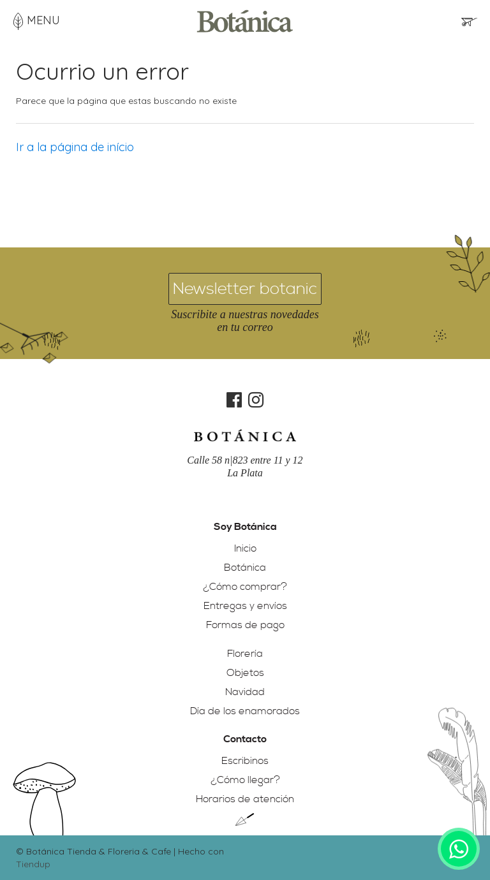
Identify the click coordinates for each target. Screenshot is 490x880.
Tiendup (33, 864)
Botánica (245, 567)
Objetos (245, 672)
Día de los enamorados (245, 711)
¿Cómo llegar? (245, 780)
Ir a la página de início (75, 147)
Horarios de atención (245, 799)
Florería (245, 653)
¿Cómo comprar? (245, 586)
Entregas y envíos (245, 605)
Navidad (245, 692)
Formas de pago (245, 625)
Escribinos (245, 760)
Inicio (245, 548)
